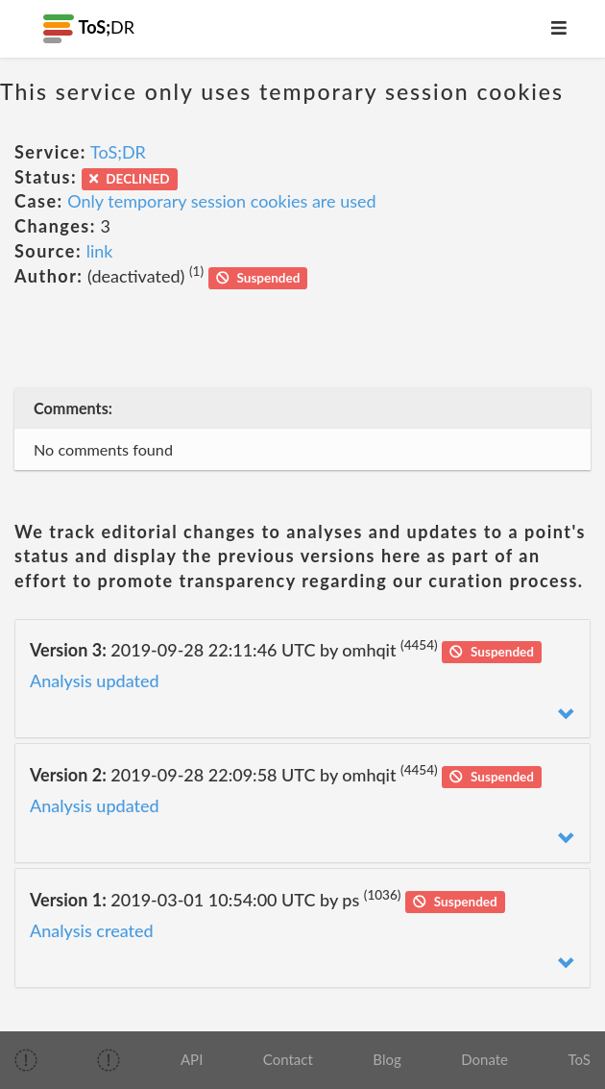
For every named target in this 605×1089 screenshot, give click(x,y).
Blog (386, 1059)
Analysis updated (94, 680)
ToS (580, 1059)
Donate (484, 1059)
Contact (288, 1059)
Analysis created (92, 930)
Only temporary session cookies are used (221, 200)
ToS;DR (118, 151)
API (192, 1059)
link (99, 250)
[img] (25, 1060)
